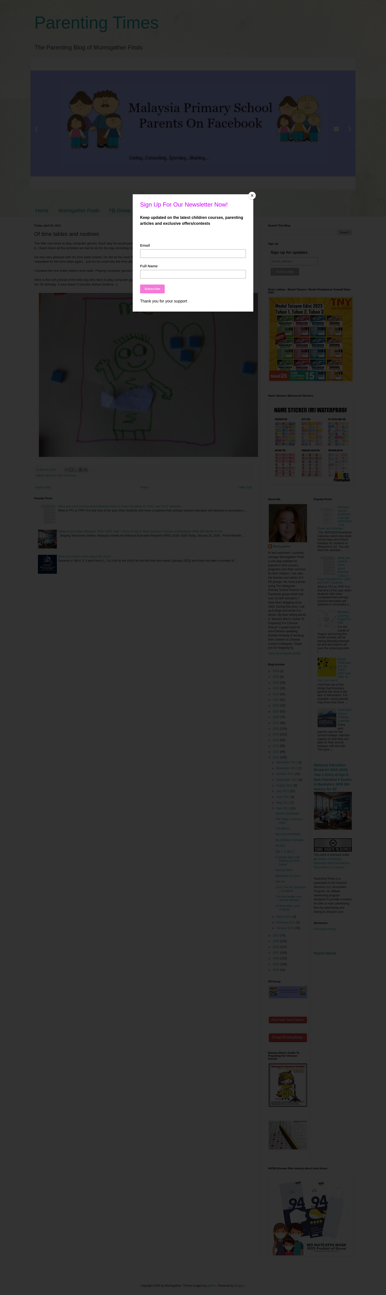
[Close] (252, 195)
